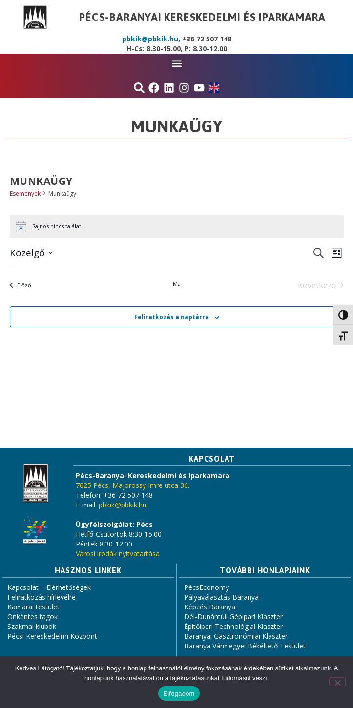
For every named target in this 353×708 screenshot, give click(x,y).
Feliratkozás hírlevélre (41, 597)
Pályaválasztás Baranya (221, 597)
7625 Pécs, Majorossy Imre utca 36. (132, 485)
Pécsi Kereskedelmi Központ (52, 636)
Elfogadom (178, 693)
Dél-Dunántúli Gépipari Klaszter (233, 616)
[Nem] (337, 681)
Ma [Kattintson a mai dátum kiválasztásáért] (177, 283)
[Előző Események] (20, 285)
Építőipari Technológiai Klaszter (233, 626)
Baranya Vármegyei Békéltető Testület (245, 645)
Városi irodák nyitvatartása (118, 553)
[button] (176, 63)
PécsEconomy (206, 587)
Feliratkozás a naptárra (171, 317)
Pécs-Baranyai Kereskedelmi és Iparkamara (202, 17)
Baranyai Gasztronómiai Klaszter (236, 636)
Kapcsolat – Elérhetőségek (49, 587)
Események (25, 193)
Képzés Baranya (209, 606)
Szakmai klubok (31, 626)
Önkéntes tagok (32, 616)
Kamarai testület (33, 606)
